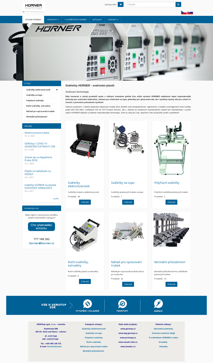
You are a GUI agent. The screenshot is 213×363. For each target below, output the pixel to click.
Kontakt (113, 19)
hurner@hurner (54, 346)
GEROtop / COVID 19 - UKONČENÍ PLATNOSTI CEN (40, 145)
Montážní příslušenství (169, 262)
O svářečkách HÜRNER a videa (163, 338)
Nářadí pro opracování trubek (126, 263)
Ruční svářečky (94, 342)
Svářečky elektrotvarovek (79, 184)
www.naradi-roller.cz (128, 342)
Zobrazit (85, 202)
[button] (16, 52)
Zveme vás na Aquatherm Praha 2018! (38, 159)
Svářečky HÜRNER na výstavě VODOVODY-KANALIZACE (40, 186)
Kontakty (163, 342)
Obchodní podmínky (163, 329)
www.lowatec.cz (128, 346)
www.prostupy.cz (128, 338)
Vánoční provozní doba (37, 132)
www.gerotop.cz (128, 329)
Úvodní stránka (33, 19)
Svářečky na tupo (122, 183)
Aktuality (97, 19)
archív (56, 198)
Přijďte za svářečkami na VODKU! (38, 172)
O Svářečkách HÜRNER (76, 19)
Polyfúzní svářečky (166, 183)
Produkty (53, 19)
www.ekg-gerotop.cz (128, 333)
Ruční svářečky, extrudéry (78, 263)
